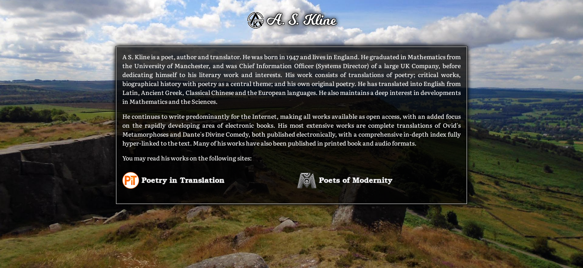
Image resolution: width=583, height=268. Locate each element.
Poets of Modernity (344, 179)
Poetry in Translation (173, 179)
